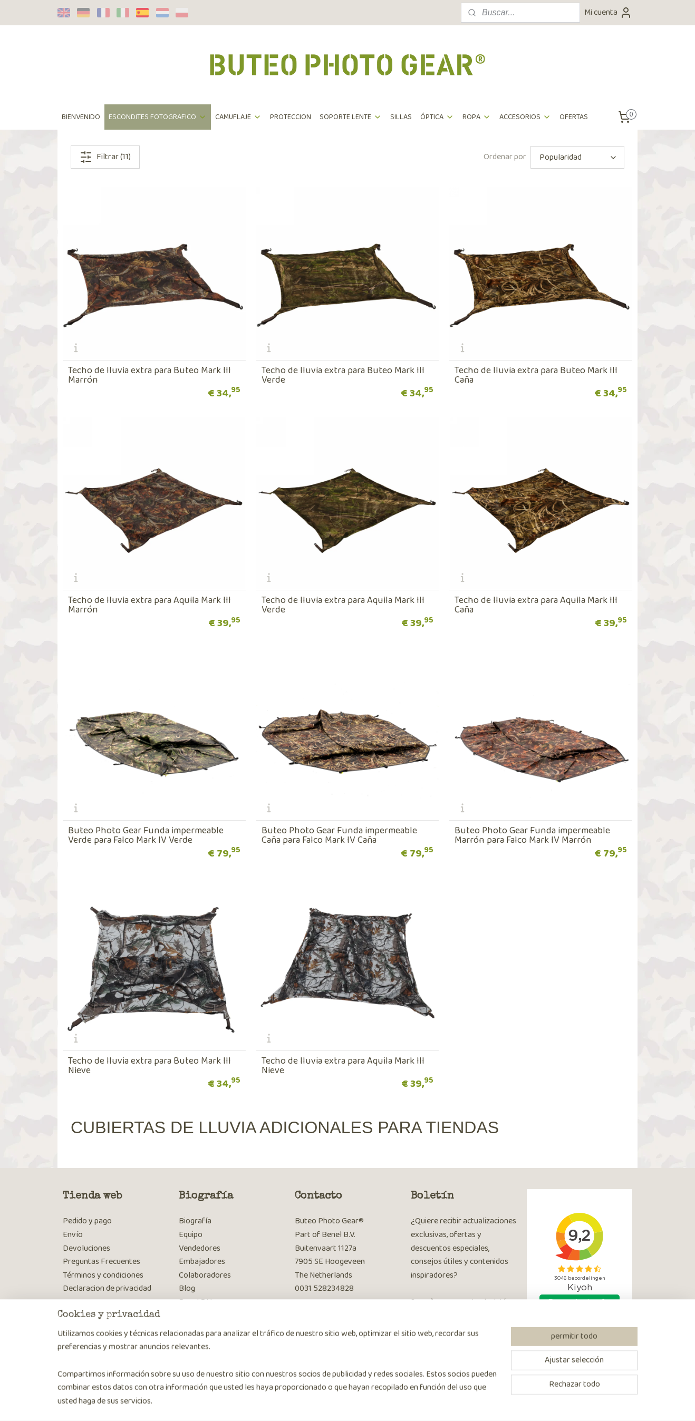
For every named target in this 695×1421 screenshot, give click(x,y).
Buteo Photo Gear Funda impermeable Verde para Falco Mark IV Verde (146, 835)
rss (342, 1401)
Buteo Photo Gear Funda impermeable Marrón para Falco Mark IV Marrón (532, 835)
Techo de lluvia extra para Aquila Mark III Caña (536, 605)
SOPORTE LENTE (351, 117)
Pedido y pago (87, 1221)
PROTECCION (290, 117)
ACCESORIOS (525, 117)
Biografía (195, 1221)
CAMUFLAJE (238, 117)
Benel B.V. (196, 1302)
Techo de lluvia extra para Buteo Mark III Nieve (149, 1065)
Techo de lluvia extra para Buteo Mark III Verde (343, 375)
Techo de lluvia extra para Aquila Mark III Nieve (343, 1065)
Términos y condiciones (103, 1275)
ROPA (476, 117)
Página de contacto (328, 1315)
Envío (73, 1234)
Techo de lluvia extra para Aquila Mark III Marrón (149, 605)
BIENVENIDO (81, 117)
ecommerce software (375, 1401)
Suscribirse (438, 1343)
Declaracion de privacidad (107, 1288)
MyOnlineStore (451, 1401)
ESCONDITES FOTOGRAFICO (158, 117)
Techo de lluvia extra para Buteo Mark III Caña (536, 375)
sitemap (325, 1401)
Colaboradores (205, 1275)
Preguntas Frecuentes (101, 1261)
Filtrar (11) (105, 156)
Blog (187, 1288)
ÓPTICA (437, 117)
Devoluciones (86, 1248)
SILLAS (401, 117)
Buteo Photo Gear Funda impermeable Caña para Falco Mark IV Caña (339, 835)
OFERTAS (573, 117)
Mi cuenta (608, 12)
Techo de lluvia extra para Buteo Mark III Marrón (149, 375)
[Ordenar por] (577, 157)
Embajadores (202, 1261)
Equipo (190, 1234)
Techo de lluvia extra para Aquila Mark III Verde (343, 605)
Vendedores (199, 1248)
